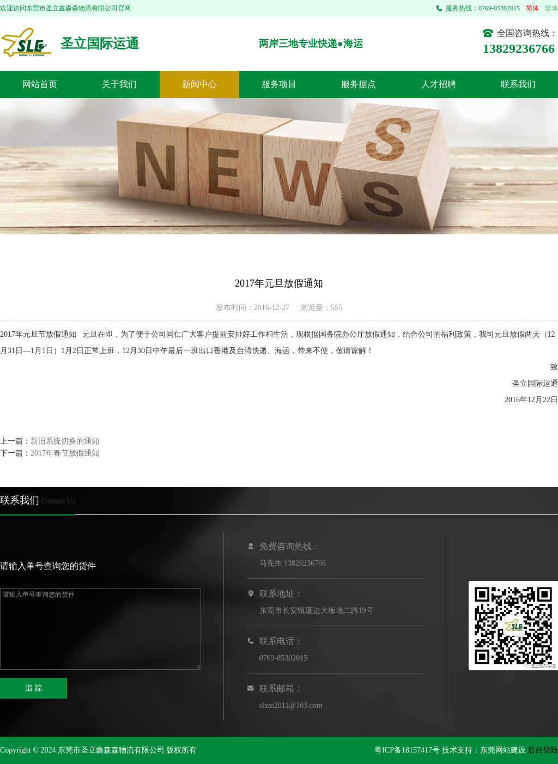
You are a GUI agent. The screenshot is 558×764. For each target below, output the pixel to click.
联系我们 (518, 84)
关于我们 (119, 84)
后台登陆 (542, 750)
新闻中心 (199, 84)
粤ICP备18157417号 (407, 750)
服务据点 (358, 84)
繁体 (551, 8)
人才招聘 (438, 84)
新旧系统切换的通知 (65, 441)
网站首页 (39, 84)
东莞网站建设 (503, 750)
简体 (532, 8)
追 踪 (34, 688)
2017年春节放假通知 (65, 453)
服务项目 (279, 84)
